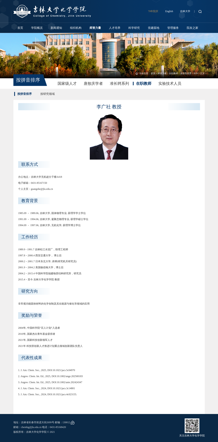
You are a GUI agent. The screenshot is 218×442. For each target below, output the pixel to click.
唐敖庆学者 (93, 83)
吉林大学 (185, 11)
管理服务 (173, 27)
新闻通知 (56, 27)
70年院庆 (153, 11)
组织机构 (75, 27)
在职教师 (173, 73)
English (169, 11)
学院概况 (37, 27)
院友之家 (192, 27)
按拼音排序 (186, 73)
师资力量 (95, 27)
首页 (20, 27)
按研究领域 (47, 93)
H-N (196, 73)
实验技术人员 (169, 83)
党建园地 (153, 27)
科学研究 (134, 27)
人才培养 (114, 27)
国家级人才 (67, 83)
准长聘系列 (119, 83)
